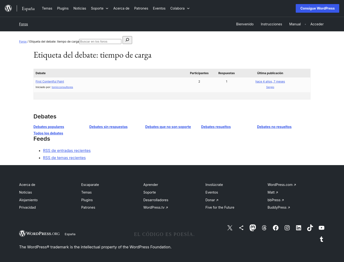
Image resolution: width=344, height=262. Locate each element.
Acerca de (27, 185)
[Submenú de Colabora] (180, 8)
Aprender (150, 185)
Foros (23, 24)
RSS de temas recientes (64, 157)
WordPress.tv (155, 207)
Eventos (211, 192)
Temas (86, 192)
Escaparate (90, 185)
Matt (273, 192)
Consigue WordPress (317, 8)
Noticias (25, 192)
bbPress (276, 200)
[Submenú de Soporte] (100, 8)
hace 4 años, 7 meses (270, 81)
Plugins (87, 200)
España (70, 234)
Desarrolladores (155, 200)
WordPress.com (282, 185)
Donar (212, 200)
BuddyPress (279, 207)
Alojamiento (28, 200)
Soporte (149, 192)
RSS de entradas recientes (67, 150)
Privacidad (27, 207)
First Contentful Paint (50, 81)
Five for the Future (219, 207)
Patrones (88, 207)
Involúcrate (214, 185)
